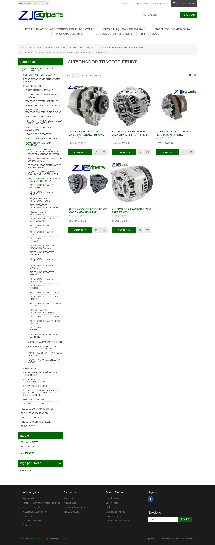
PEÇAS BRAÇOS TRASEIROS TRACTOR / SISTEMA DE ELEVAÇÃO (43, 111)
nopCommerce (37, 539)
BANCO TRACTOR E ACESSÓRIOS (42, 105)
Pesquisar (68, 498)
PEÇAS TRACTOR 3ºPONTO (39, 90)
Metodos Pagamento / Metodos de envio (41, 503)
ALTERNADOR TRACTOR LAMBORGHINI (42, 280)
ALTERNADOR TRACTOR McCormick (42, 186)
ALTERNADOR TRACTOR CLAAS (42, 233)
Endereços (111, 507)
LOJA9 (63, 539)
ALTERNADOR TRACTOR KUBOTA (42, 273)
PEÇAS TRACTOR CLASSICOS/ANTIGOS (34, 380)
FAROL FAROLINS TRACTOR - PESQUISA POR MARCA (42, 347)
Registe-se (127, 3)
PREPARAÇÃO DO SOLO (35, 386)
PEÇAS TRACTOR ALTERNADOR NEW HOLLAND (45, 206)
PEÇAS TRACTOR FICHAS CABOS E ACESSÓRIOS (45, 166)
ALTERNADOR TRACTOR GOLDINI (42, 286)
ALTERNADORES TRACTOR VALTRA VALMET (43, 219)
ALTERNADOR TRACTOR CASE (45, 317)
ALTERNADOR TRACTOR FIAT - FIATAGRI (45, 297)
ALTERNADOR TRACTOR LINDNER (42, 253)
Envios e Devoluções (32, 521)
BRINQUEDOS (150, 33)
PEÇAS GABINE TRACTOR (38, 134)
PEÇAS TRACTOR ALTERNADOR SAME (40, 199)
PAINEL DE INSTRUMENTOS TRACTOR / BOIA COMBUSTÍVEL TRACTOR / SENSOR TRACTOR (44, 151)
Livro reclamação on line (117, 521)
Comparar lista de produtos (76, 507)
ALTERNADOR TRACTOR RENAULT (42, 240)
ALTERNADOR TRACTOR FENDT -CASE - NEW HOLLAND (88, 211)
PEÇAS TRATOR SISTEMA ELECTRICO (126, 47)
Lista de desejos (113, 516)
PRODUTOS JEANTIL (69, 33)
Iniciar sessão (142, 3)
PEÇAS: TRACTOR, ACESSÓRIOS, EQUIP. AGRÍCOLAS (59, 29)
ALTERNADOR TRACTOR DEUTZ (42, 329)
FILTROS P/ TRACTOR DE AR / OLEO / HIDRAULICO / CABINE (43, 122)
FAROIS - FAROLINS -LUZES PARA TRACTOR (45, 354)
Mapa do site (28, 498)
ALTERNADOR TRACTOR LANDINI (42, 260)
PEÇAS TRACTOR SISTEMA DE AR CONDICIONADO (45, 159)
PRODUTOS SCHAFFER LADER (112, 33)
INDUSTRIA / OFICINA (33, 399)
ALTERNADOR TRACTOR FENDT (42, 193)
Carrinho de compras (116, 512)
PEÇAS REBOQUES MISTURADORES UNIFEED (41, 80)
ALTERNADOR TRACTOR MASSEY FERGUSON (42, 246)
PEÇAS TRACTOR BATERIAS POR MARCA (44, 361)
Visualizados (70, 503)
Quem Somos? (29, 516)
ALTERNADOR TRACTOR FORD (45, 292)
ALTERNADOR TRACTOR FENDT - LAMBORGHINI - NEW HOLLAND (175, 134)
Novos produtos (71, 512)
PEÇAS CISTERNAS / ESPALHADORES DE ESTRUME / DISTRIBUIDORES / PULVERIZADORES (42, 392)
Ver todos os (27, 453)
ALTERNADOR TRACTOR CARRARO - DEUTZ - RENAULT (87, 133)
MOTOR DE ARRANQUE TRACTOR (45, 342)
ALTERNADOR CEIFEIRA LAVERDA (42, 266)
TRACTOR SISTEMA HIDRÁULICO (42, 101)
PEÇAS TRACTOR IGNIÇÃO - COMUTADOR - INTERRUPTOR (43, 173)
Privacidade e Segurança (34, 512)
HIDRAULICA (29, 368)
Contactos (27, 525)
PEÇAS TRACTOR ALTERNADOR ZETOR (41, 213)
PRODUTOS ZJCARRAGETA (172, 29)
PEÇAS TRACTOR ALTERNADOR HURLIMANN (43, 311)
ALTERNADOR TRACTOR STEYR (42, 226)
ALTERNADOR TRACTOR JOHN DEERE (45, 304)
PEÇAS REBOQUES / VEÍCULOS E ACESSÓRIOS (40, 373)
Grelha (189, 75)
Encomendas (112, 503)
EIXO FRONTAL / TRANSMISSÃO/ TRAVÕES (41, 95)
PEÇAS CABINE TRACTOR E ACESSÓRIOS (39, 128)
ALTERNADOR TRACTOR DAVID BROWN (45, 322)
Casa (22, 47)
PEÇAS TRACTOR (95, 47)
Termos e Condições (32, 507)
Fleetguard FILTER (30, 442)
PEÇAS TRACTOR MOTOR (38, 116)
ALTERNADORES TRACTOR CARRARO (43, 335)
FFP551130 (26, 470)
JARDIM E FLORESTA (33, 403)
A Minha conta (112, 498)
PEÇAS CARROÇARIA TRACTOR (41, 138)
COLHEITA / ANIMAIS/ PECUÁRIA (39, 75)
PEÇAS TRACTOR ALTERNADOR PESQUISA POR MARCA (48, 52)
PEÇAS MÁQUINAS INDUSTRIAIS (124, 29)
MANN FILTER (28, 446)
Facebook (150, 499)
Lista (194, 75)
